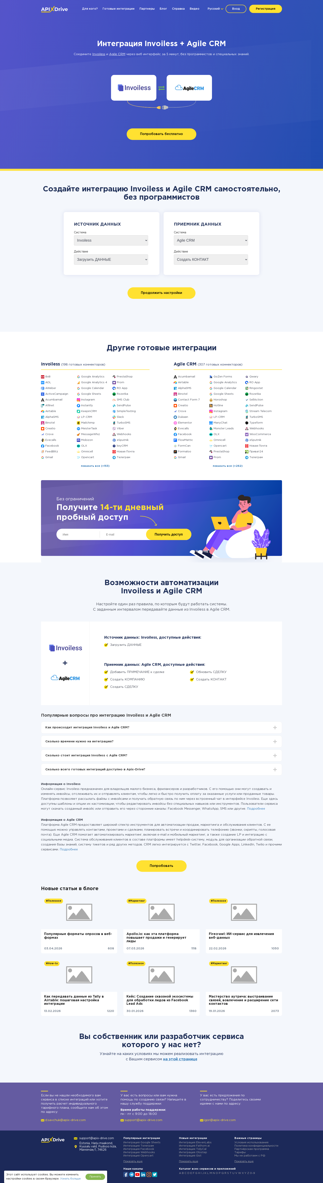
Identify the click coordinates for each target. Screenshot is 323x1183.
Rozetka (122, 394)
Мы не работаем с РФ (249, 1156)
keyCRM (122, 446)
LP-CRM (86, 417)
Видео (194, 9)
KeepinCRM (89, 411)
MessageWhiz (90, 434)
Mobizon (87, 440)
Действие (81, 251)
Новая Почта (126, 452)
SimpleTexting (126, 411)
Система (80, 232)
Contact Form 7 (189, 400)
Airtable (50, 411)
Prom (120, 382)
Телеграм (123, 457)
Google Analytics (92, 377)
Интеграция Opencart (138, 1156)
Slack (120, 417)
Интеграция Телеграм (138, 1146)
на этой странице (180, 1059)
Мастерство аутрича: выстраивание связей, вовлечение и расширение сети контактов (243, 1000)
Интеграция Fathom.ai (194, 1146)
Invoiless (98, 54)
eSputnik (123, 440)
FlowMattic (185, 440)
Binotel (50, 423)
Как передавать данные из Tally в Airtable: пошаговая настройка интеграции (74, 1000)
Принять (95, 1177)
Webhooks (124, 434)
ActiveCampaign (56, 394)
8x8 (47, 377)
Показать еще (133, 1161)
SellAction (256, 400)
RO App (122, 388)
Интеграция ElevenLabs (195, 1142)
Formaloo (184, 452)
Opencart (87, 457)
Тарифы (240, 1152)
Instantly (87, 405)
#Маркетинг (136, 901)
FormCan (184, 446)
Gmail (49, 457)
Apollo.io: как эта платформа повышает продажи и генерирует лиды (156, 938)
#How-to (52, 963)
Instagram (88, 400)
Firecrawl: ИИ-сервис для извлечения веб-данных (241, 936)
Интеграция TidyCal (192, 1149)
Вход (236, 9)
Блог (163, 9)
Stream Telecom (260, 411)
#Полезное (53, 901)
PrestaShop (125, 377)
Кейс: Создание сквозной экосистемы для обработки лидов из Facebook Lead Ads (159, 1000)
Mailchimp (88, 423)
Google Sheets (91, 394)
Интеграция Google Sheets (141, 1142)
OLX (84, 446)
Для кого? (90, 9)
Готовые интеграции (119, 9)
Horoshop (220, 400)
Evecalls (50, 440)
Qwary (253, 377)
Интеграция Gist (190, 1156)
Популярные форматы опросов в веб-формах (78, 936)
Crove (49, 434)
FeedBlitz (51, 452)
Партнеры (147, 9)
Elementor (185, 423)
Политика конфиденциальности (256, 1146)
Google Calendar (92, 388)
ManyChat (220, 423)
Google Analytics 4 (94, 382)
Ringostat (256, 388)
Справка (178, 9)
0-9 (252, 1173)
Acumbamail (53, 400)
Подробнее (256, 808)
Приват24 (256, 452)
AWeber (50, 388)
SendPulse (124, 405)
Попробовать (161, 865)
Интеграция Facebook (138, 1149)
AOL (48, 382)
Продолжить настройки (161, 293)
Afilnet (49, 405)
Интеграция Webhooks (139, 1152)
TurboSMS (123, 423)
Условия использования (251, 1142)
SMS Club (123, 400)
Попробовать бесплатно (161, 134)
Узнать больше (70, 1179)
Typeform (256, 423)
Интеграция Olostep (193, 1152)
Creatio (50, 428)
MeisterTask (89, 428)
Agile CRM (117, 54)
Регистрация (265, 9)
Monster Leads (224, 428)
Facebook (52, 446)
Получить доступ (169, 534)
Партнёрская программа (251, 1149)
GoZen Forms (223, 377)
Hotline (218, 405)
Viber (120, 428)
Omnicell (87, 452)
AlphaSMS (52, 417)
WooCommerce (260, 434)
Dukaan (183, 417)
